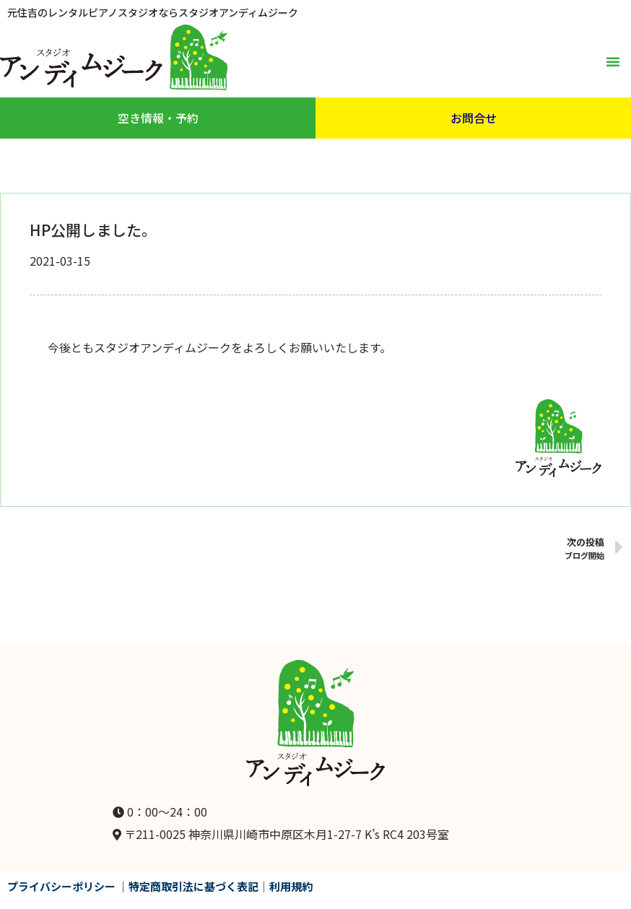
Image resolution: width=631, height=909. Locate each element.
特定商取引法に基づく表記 (193, 886)
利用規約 (291, 886)
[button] (613, 61)
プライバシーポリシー (61, 886)
